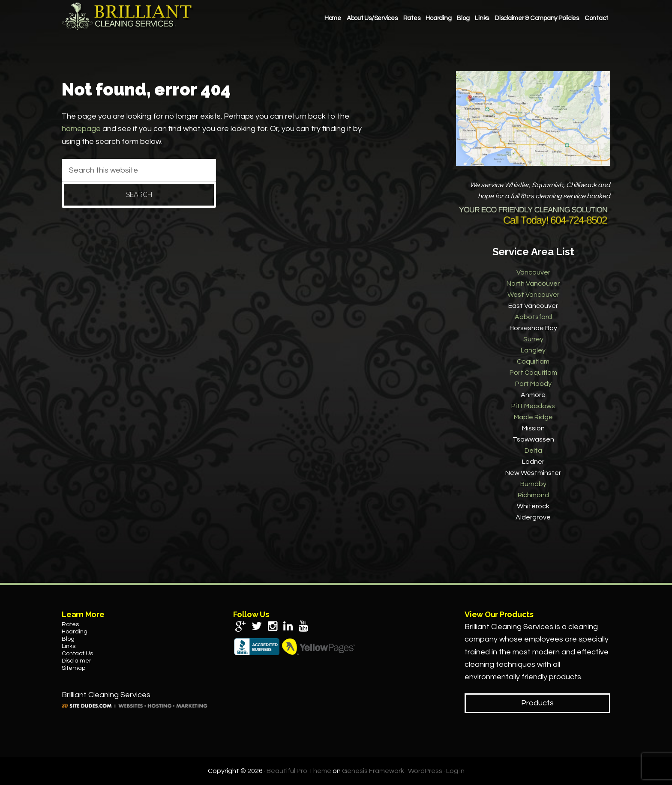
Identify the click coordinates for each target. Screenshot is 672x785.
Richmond (533, 495)
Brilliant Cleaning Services (128, 16)
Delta (533, 450)
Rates (70, 624)
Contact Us (77, 654)
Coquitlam (533, 361)
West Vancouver (533, 294)
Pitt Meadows (533, 406)
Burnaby (533, 484)
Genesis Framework (373, 770)
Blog (68, 639)
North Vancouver (533, 283)
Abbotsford (533, 316)
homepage (81, 129)
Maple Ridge (533, 417)
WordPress (425, 770)
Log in (455, 770)
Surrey (533, 339)
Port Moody (533, 383)
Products (537, 703)
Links (68, 646)
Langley (533, 350)
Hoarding (74, 632)
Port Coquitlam (533, 372)
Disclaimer (76, 661)
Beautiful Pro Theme (299, 770)
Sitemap (73, 668)
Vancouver (533, 272)
